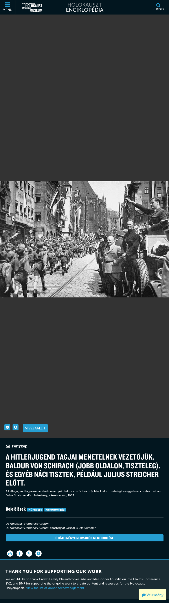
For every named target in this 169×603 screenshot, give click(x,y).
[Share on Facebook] (20, 543)
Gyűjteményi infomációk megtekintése (84, 527)
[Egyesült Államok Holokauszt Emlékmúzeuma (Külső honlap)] (32, 7)
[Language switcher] (38, 543)
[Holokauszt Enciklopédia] (84, 7)
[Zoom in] (15, 417)
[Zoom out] (7, 417)
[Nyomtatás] (10, 543)
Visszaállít (35, 418)
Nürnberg (35, 499)
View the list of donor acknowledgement (55, 577)
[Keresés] (158, 7)
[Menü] (7, 7)
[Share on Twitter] (29, 543)
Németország (55, 499)
